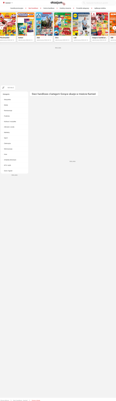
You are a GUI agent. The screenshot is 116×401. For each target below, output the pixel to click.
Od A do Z (11, 89)
